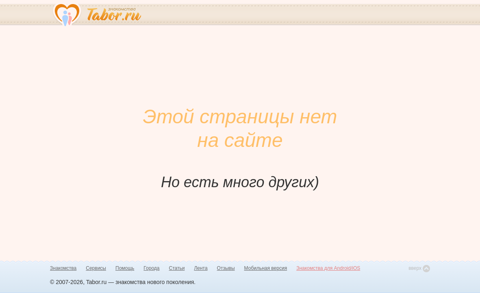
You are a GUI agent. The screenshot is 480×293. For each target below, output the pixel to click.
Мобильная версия (265, 268)
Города (151, 268)
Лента (200, 268)
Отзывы (226, 268)
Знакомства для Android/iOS (328, 268)
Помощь (124, 268)
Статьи (177, 268)
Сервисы (96, 268)
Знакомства (63, 268)
